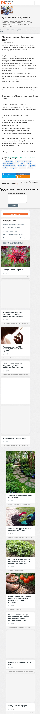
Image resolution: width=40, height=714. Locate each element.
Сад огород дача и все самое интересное (14, 277)
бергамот (32, 166)
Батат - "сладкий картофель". (12, 227)
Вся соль (2, 30)
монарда (9, 161)
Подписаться (15, 214)
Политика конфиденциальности (13, 243)
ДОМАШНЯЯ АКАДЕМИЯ (16, 17)
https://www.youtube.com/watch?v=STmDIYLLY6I (21, 157)
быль (30, 168)
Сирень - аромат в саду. (10, 231)
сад (22, 163)
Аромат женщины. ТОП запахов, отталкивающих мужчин (13, 349)
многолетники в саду (10, 163)
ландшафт (22, 166)
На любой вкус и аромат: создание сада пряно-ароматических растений (13, 314)
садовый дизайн (9, 166)
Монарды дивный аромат (13, 270)
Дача (29, 163)
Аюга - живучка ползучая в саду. (13, 234)
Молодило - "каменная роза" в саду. (14, 238)
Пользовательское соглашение (13, 242)
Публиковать (13, 205)
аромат (22, 168)
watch (5, 168)
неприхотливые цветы (24, 161)
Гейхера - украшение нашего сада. (13, 224)
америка (14, 168)
